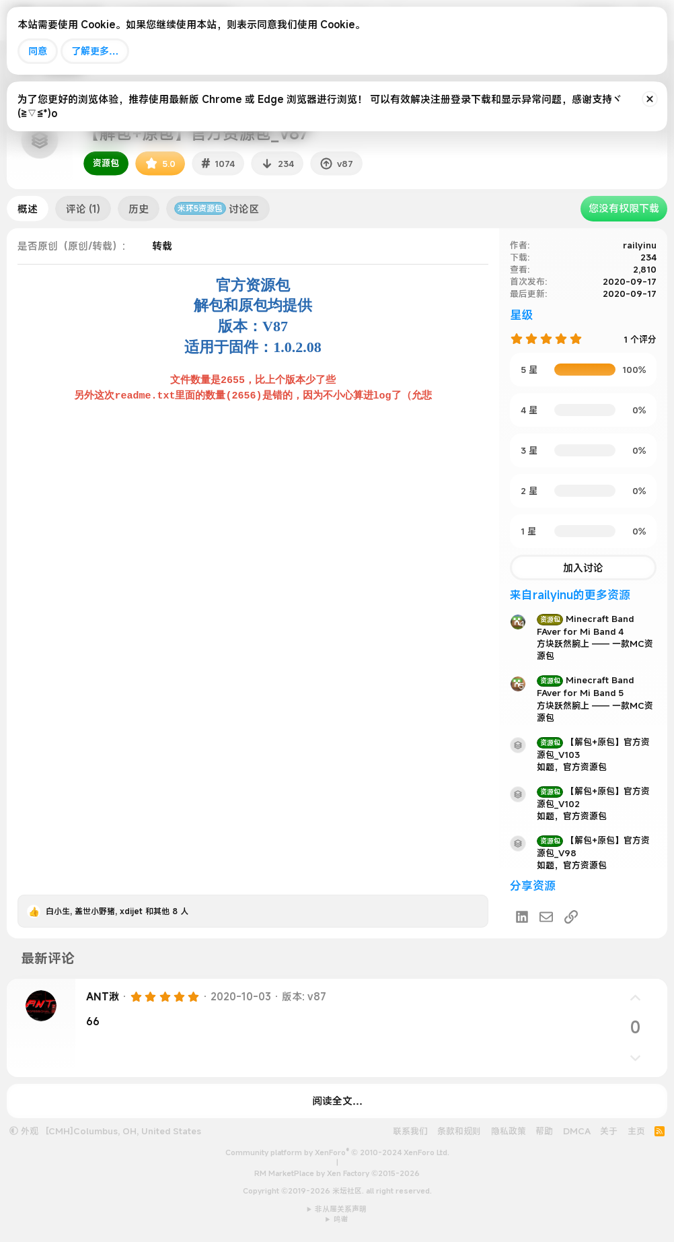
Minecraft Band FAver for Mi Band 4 (585, 625)
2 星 (529, 491)
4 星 (529, 410)
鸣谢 (341, 1219)
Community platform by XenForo (337, 1152)
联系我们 (410, 1131)
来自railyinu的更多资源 (570, 594)
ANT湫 (102, 996)
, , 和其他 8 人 (117, 910)
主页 (636, 1131)
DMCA (577, 1131)
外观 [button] (23, 1131)
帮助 (544, 1131)
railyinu (640, 245)
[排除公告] (650, 99)
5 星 (529, 370)
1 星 (528, 531)
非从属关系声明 (341, 1209)
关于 (608, 1131)
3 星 (529, 450)
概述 (27, 208)
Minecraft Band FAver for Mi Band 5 (585, 686)
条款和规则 (459, 1131)
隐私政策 (508, 1131)
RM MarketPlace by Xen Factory (337, 1173)
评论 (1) (83, 208)
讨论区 (216, 208)
